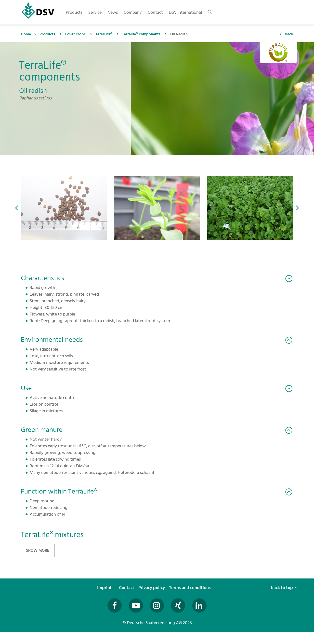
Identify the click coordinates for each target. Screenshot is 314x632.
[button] (16, 208)
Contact (127, 587)
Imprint (105, 587)
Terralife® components (141, 34)
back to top (284, 587)
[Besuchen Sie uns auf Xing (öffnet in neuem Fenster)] (178, 605)
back (289, 34)
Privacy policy (152, 587)
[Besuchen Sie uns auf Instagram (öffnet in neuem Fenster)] (157, 605)
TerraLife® (103, 34)
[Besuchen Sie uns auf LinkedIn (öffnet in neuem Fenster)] (199, 605)
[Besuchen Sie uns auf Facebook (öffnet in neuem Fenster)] (114, 605)
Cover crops (75, 34)
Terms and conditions (190, 587)
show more (37, 550)
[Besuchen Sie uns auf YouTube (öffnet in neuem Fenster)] (136, 605)
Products (47, 34)
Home (26, 34)
